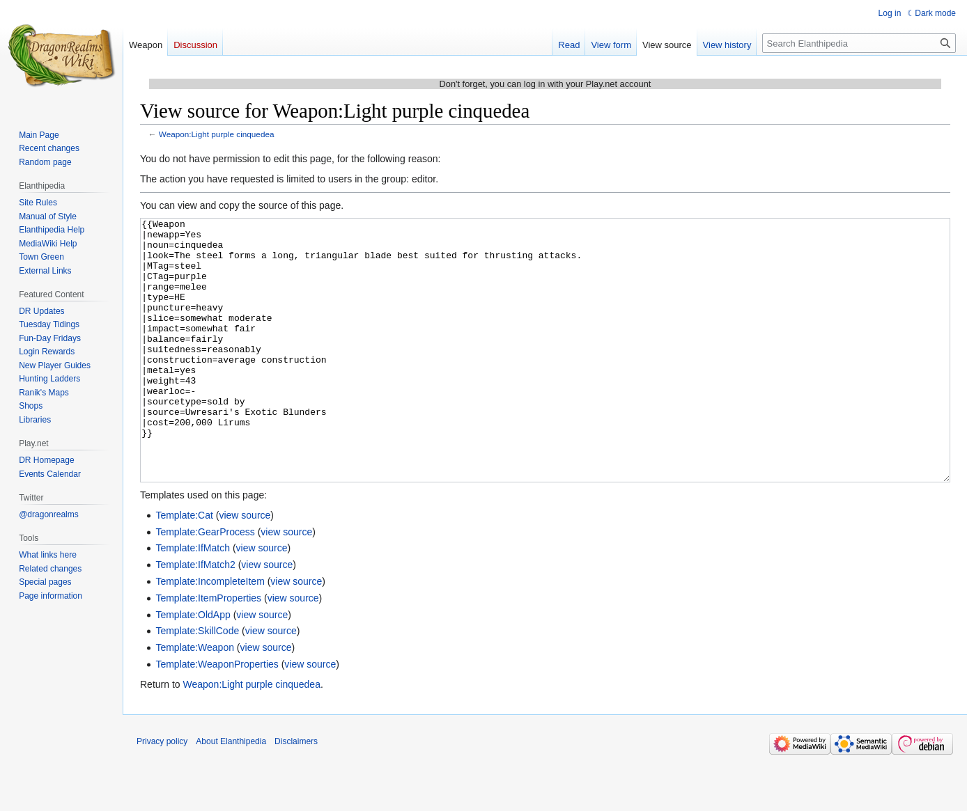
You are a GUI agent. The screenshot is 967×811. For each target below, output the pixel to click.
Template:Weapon (194, 699)
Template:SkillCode (197, 682)
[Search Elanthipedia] (859, 43)
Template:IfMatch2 (195, 616)
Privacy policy (162, 793)
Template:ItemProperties (208, 650)
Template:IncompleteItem (209, 633)
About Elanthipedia (231, 793)
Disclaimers (296, 793)
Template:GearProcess (204, 584)
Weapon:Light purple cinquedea (216, 134)
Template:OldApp (192, 666)
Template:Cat (183, 567)
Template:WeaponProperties (216, 716)
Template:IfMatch (192, 600)
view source (244, 567)
